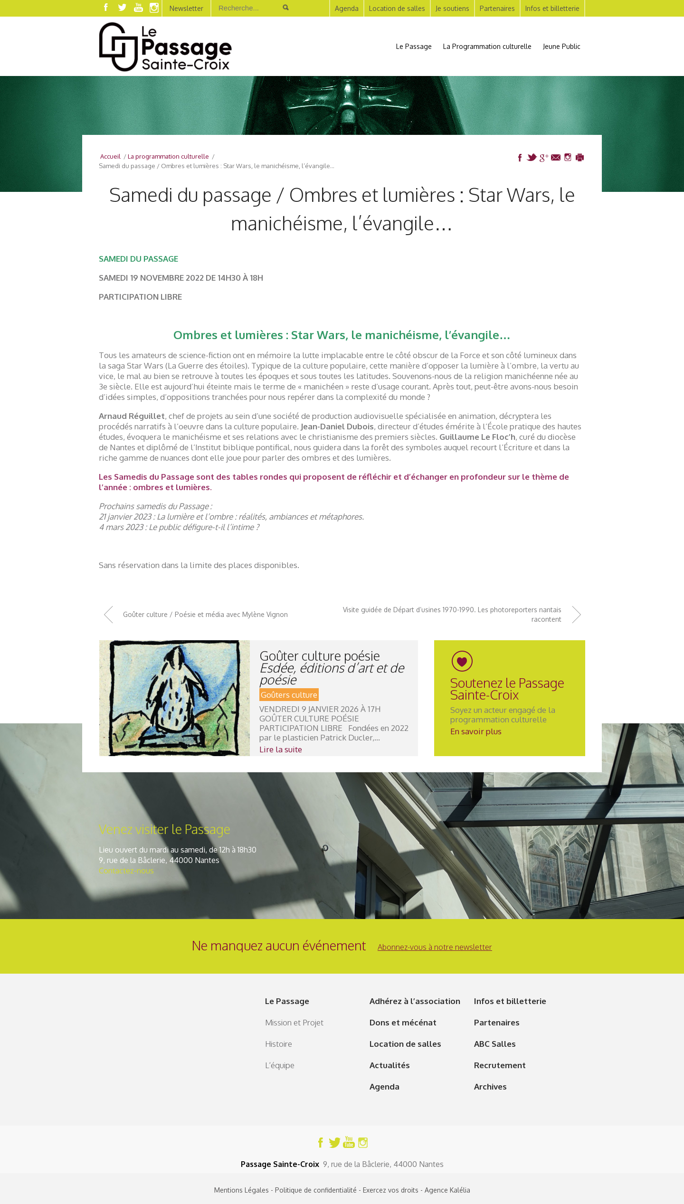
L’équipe (279, 1065)
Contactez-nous (126, 870)
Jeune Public (561, 46)
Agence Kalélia (447, 1190)
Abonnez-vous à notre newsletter (435, 947)
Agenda (347, 8)
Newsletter (186, 8)
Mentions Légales (241, 1190)
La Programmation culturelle (487, 46)
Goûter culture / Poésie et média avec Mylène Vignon (205, 614)
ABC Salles (495, 1044)
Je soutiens (452, 8)
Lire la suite (280, 749)
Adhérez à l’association (415, 1001)
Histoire (278, 1044)
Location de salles (397, 8)
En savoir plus (476, 731)
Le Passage (414, 46)
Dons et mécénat (403, 1022)
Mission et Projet (294, 1022)
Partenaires (497, 8)
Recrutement (500, 1065)
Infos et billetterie (552, 8)
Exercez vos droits (390, 1190)
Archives (490, 1086)
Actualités (390, 1065)
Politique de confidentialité (316, 1190)
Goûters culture (289, 695)
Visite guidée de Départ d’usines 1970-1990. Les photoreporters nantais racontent (452, 614)
